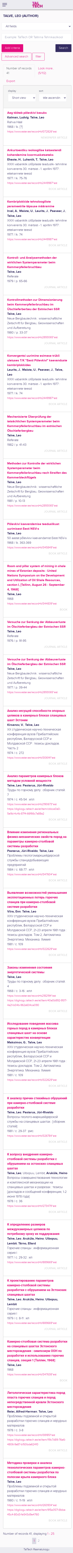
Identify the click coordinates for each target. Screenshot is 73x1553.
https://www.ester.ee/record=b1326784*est (31, 1135)
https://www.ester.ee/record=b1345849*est (32, 547)
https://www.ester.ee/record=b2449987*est (32, 183)
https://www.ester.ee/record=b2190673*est (32, 804)
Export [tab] (10, 81)
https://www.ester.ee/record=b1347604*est (32, 874)
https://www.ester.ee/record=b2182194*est (31, 995)
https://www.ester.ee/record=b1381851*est (31, 1435)
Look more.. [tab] (46, 71)
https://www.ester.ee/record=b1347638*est (31, 1374)
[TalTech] (37, 5)
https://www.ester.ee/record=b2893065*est (32, 337)
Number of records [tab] (19, 71)
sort (41, 91)
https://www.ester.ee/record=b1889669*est (32, 1262)
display (12, 91)
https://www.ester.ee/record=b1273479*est (31, 1206)
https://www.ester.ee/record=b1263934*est (32, 1505)
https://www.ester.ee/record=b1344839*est (32, 603)
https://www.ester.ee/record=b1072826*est (32, 131)
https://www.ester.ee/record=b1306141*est (31, 757)
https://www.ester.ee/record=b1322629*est (32, 949)
